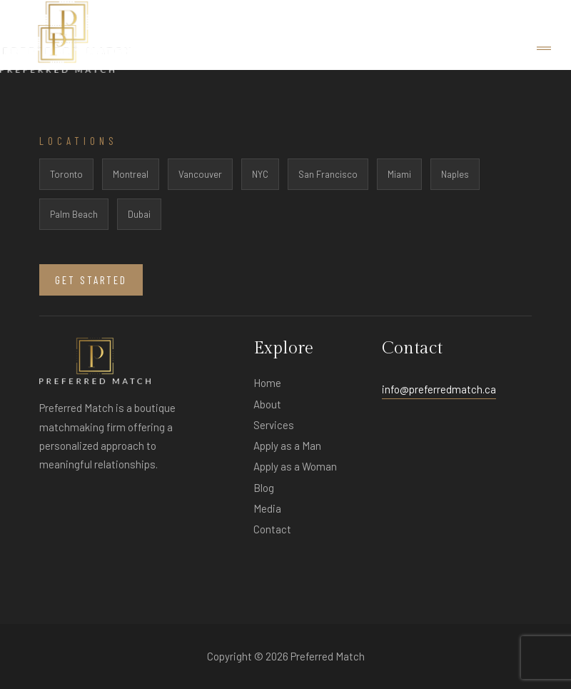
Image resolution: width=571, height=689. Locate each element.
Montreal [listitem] (130, 174)
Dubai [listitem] (139, 214)
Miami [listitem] (399, 174)
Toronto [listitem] (66, 174)
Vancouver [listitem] (200, 174)
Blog (263, 487)
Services (273, 424)
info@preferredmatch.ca (439, 389)
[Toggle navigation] (543, 49)
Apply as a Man (287, 445)
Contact (272, 529)
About (267, 404)
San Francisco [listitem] (328, 174)
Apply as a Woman (295, 466)
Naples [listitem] (455, 174)
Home (267, 382)
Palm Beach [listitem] (74, 214)
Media (267, 508)
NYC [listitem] (260, 174)
